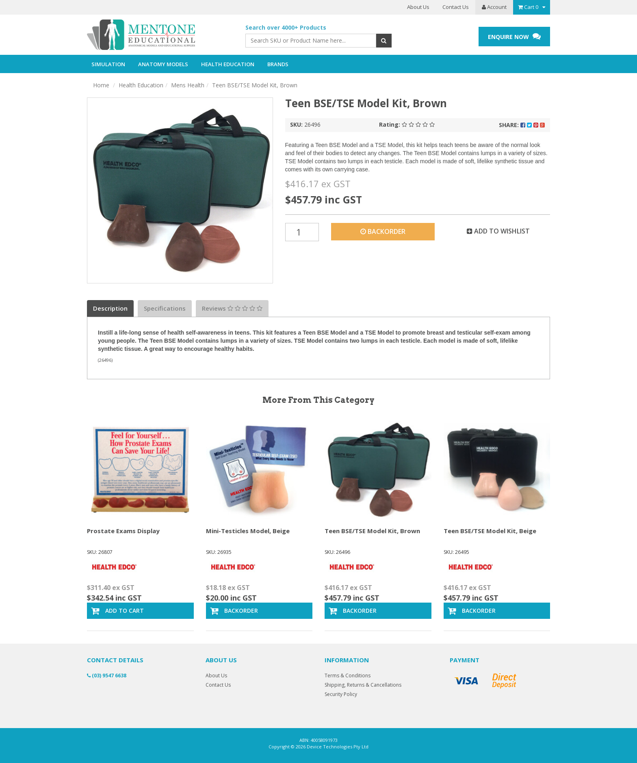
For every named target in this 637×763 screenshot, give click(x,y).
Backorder (382, 231)
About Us (418, 7)
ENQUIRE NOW (514, 36)
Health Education (141, 85)
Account (494, 7)
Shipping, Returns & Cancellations (363, 684)
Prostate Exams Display (123, 531)
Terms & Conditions (347, 675)
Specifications (165, 308)
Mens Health (187, 85)
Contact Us (455, 7)
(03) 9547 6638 (106, 675)
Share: (522, 125)
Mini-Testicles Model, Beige (248, 531)
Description (110, 308)
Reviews (232, 308)
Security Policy (341, 694)
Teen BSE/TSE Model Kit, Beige (490, 531)
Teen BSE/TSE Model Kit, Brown (254, 85)
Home (101, 85)
